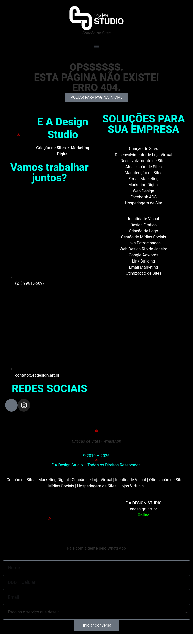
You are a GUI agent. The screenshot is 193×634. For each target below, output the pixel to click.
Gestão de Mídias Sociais (143, 237)
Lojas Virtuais (131, 485)
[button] (96, 46)
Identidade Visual (143, 218)
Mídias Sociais (61, 485)
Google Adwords (143, 255)
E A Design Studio (62, 128)
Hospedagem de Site (143, 203)
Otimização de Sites (143, 273)
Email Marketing (143, 267)
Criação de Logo (143, 231)
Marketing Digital (143, 184)
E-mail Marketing (143, 178)
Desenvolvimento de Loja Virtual (143, 154)
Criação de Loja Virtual (92, 479)
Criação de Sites (143, 148)
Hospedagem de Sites (96, 485)
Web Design (143, 191)
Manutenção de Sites (143, 172)
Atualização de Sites (143, 166)
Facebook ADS (143, 197)
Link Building (143, 261)
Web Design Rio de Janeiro (143, 249)
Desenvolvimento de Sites (143, 160)
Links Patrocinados (143, 243)
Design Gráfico (143, 224)
